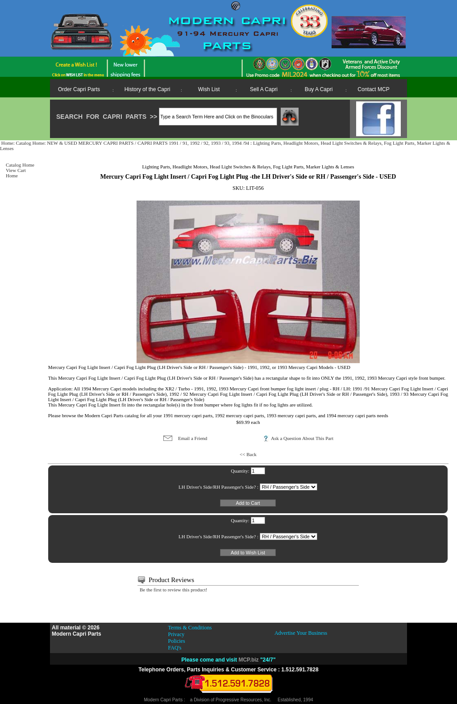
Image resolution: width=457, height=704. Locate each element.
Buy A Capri (319, 89)
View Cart (16, 170)
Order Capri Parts (79, 89)
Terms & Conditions (190, 627)
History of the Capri (147, 89)
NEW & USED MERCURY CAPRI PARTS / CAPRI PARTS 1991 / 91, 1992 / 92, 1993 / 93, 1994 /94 (148, 143)
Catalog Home (30, 143)
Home (7, 143)
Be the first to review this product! (174, 589)
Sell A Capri (264, 89)
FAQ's (175, 648)
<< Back (248, 454)
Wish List (209, 89)
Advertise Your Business (300, 633)
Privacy (176, 634)
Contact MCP (373, 89)
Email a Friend (192, 438)
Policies (176, 641)
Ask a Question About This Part (302, 438)
